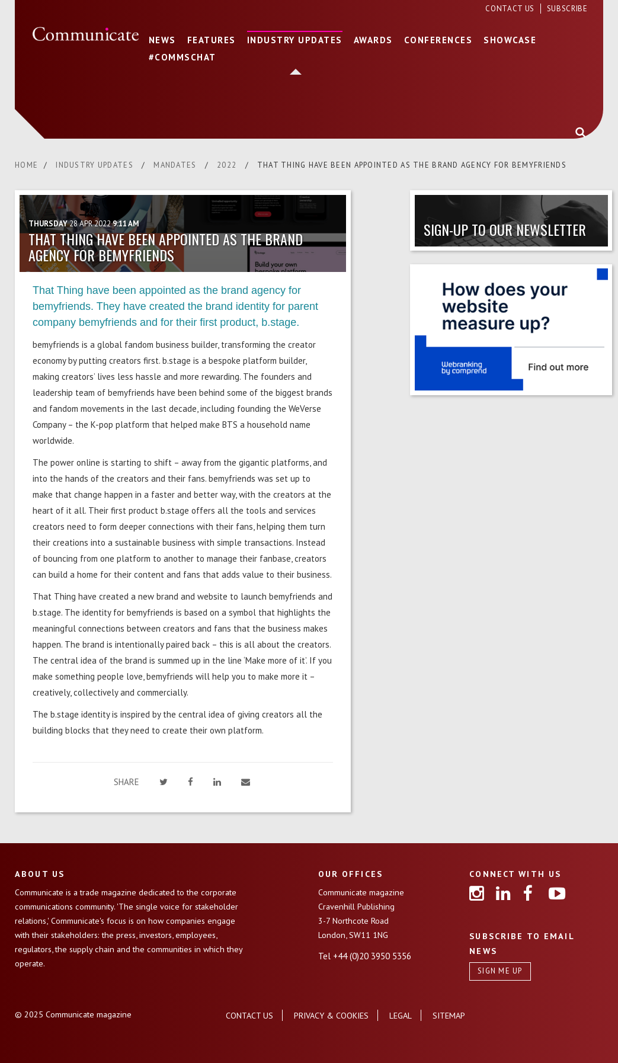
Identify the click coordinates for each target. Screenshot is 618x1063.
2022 (228, 165)
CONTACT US (510, 9)
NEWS (162, 40)
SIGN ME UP (500, 971)
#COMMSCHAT (182, 57)
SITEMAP (449, 1015)
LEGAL (400, 1015)
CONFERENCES (438, 40)
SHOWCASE (509, 40)
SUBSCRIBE (567, 9)
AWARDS (373, 40)
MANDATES (175, 165)
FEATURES (211, 40)
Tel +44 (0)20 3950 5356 (364, 956)
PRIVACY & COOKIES (331, 1015)
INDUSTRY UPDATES (294, 40)
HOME (26, 165)
